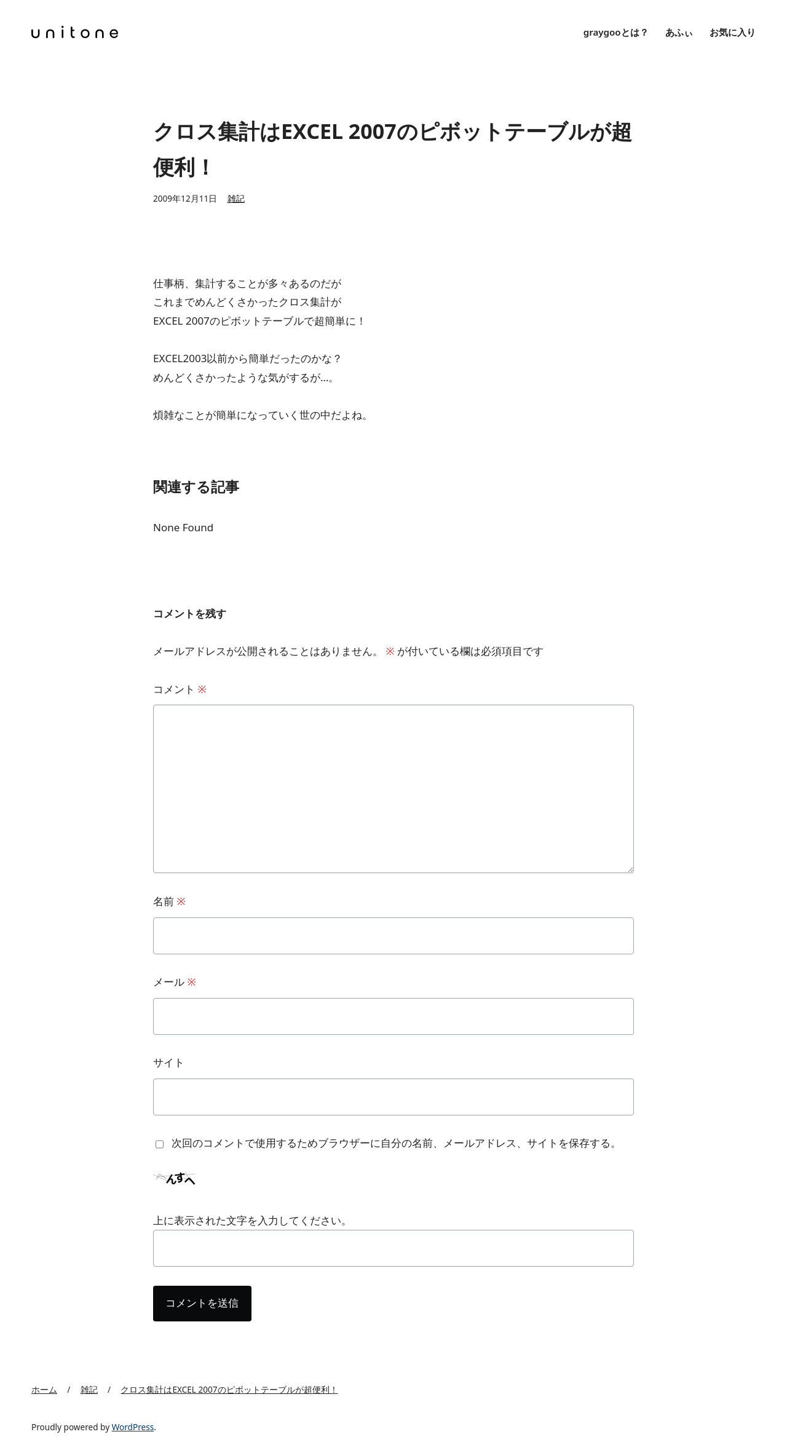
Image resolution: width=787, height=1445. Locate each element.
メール (174, 982)
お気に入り (733, 32)
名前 (169, 901)
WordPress (133, 1427)
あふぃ (679, 32)
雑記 (236, 198)
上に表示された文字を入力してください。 (252, 1220)
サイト (168, 1062)
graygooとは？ (616, 32)
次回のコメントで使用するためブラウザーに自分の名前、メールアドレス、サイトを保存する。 (396, 1143)
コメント (180, 689)
